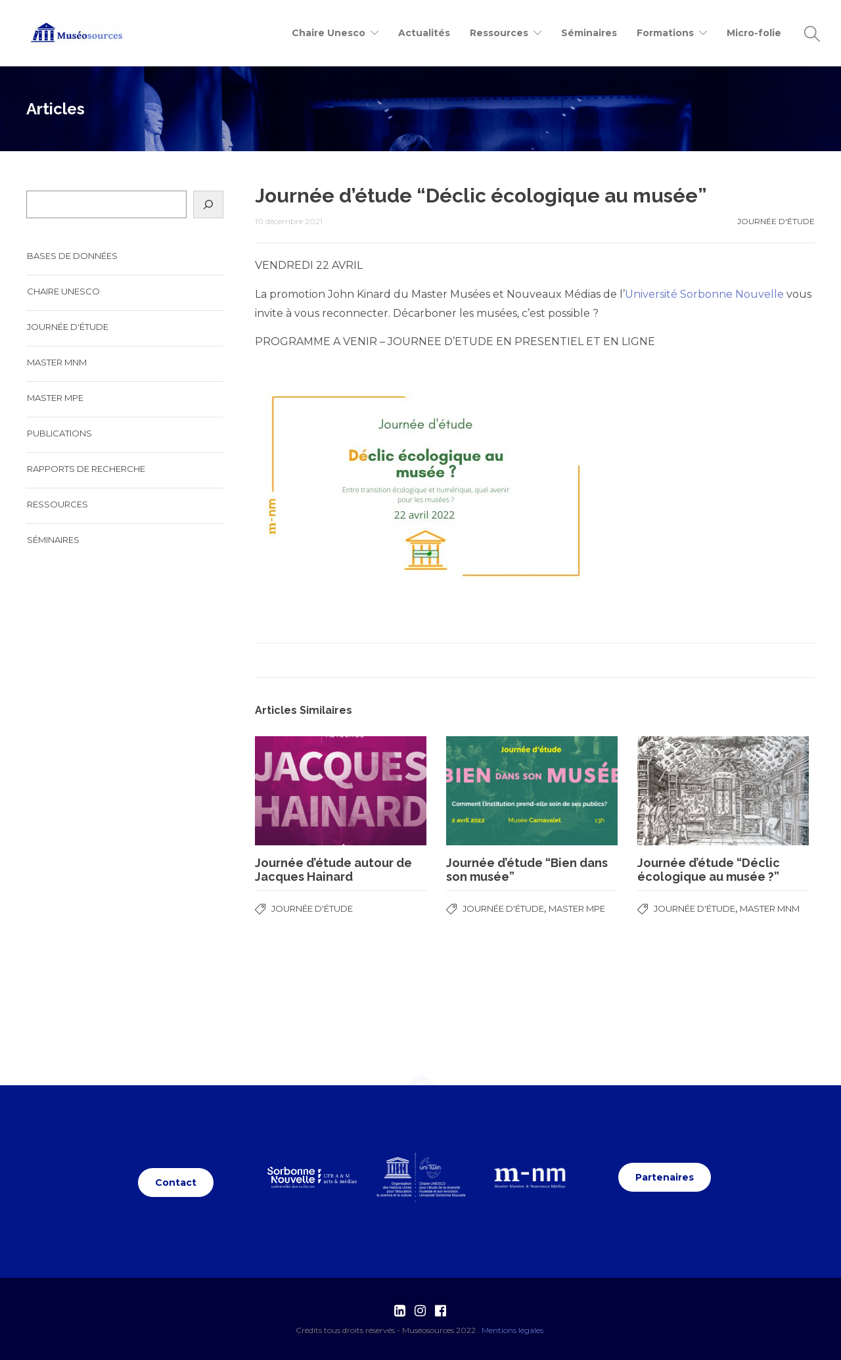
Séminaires (589, 33)
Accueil (437, 108)
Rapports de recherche (86, 468)
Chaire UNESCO (63, 291)
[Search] (208, 204)
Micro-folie (754, 33)
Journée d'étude (514, 108)
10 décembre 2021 (289, 221)
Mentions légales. (513, 1330)
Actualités (424, 33)
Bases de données (72, 255)
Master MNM (770, 908)
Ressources (57, 504)
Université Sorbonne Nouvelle (704, 294)
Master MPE (577, 908)
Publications (59, 433)
